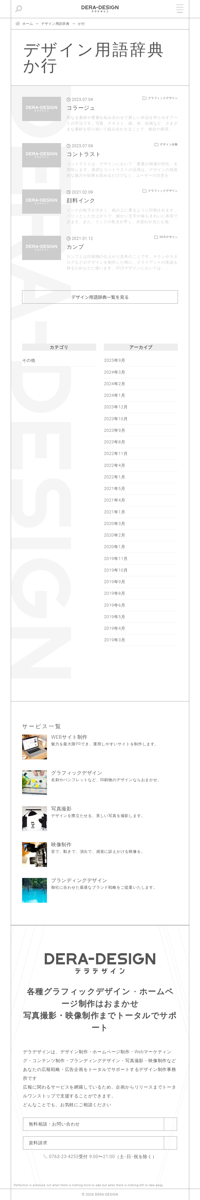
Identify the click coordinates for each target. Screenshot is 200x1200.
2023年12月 (116, 407)
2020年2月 (114, 535)
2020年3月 (114, 523)
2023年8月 (114, 442)
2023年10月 (116, 418)
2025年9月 (114, 360)
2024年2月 (114, 383)
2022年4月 (114, 465)
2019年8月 (114, 593)
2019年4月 (114, 628)
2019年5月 (114, 616)
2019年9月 (114, 581)
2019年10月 (116, 570)
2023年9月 (114, 430)
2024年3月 (114, 372)
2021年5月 (114, 488)
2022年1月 (114, 477)
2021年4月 (114, 500)
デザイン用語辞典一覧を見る (100, 297)
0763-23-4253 (64, 1156)
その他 (28, 360)
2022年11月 (116, 453)
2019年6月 (114, 605)
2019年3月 (114, 640)
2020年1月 (114, 546)
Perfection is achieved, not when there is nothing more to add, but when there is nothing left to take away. (89, 1185)
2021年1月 (114, 512)
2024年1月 (114, 395)
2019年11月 (116, 558)
